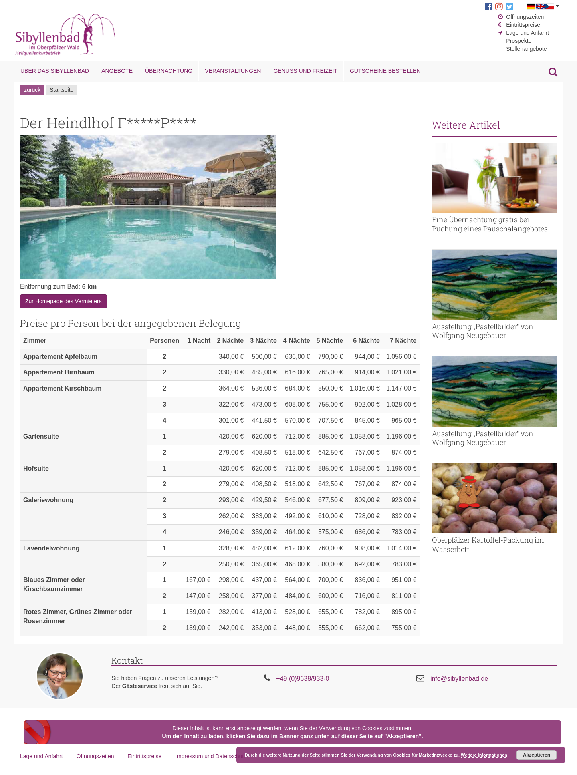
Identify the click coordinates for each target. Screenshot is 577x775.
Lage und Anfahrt (527, 33)
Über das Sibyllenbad (54, 71)
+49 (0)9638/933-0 (302, 678)
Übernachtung (168, 71)
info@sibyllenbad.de (459, 678)
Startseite (61, 90)
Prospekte (518, 41)
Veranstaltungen (233, 71)
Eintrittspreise (523, 25)
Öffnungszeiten (525, 17)
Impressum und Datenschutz (210, 756)
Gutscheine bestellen (385, 71)
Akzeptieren (536, 755)
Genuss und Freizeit (305, 71)
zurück (32, 90)
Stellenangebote (526, 49)
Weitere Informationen (484, 755)
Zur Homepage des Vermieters (63, 301)
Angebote (117, 71)
